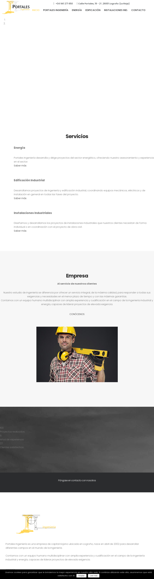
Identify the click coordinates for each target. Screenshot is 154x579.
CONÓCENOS (77, 314)
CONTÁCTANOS (77, 484)
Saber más (20, 165)
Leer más (93, 576)
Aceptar (81, 576)
